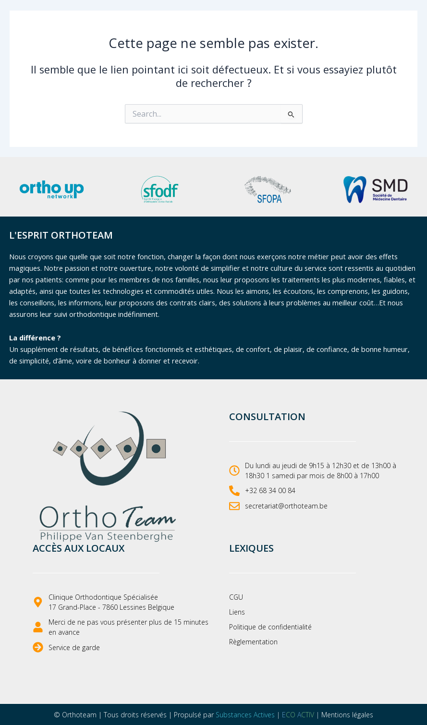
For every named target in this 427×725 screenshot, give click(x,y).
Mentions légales (347, 714)
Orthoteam (79, 714)
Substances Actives (245, 714)
